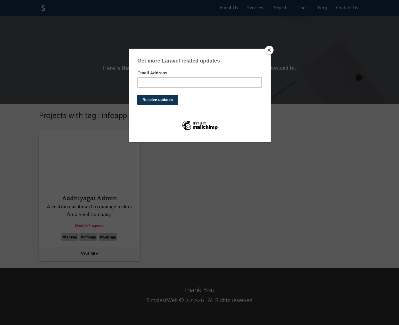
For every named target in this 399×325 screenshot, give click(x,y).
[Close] (269, 50)
